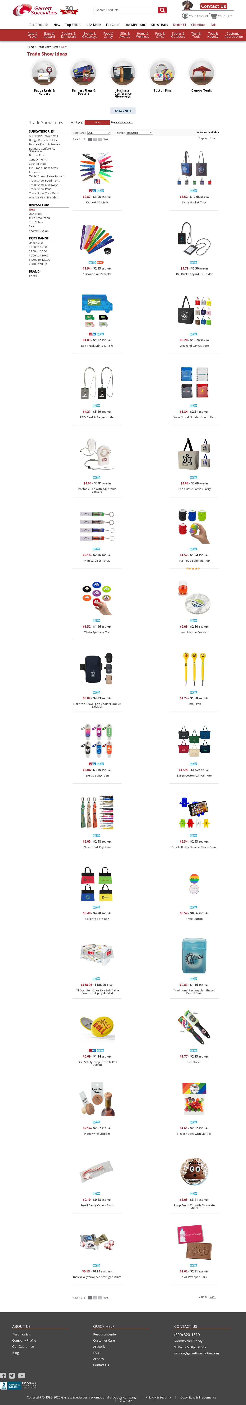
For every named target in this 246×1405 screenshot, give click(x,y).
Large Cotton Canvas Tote (194, 775)
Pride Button (194, 919)
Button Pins (36, 155)
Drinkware (68, 35)
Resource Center (105, 1334)
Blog (15, 1352)
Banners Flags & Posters (44, 144)
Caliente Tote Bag (97, 919)
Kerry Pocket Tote (194, 202)
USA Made (93, 24)
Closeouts (198, 24)
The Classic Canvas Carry (194, 489)
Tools (196, 35)
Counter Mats (37, 163)
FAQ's (97, 1352)
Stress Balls (159, 24)
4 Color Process (39, 230)
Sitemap (126, 1400)
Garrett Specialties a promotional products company (98, 1397)
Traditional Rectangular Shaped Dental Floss (194, 992)
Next (105, 139)
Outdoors (178, 35)
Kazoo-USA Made (97, 202)
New (56, 24)
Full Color (113, 24)
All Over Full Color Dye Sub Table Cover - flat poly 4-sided (97, 992)
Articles (98, 1358)
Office (160, 35)
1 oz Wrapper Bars (194, 1277)
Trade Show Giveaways (43, 185)
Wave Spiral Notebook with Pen (194, 417)
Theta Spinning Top (97, 632)
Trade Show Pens (40, 189)
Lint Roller (194, 1062)
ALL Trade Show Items (43, 136)
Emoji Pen (194, 704)
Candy (108, 35)
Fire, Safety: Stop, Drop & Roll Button (97, 1063)
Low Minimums (135, 24)
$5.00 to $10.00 (38, 255)
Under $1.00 (36, 243)
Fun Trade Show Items (43, 168)
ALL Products (39, 24)
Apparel (49, 35)
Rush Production (39, 218)
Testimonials (21, 1334)
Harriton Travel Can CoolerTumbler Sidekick (97, 705)
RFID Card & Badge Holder (97, 417)
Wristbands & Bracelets (44, 197)
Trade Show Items (47, 46)
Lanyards (34, 172)
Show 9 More (123, 110)
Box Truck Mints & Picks (97, 345)
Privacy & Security (158, 1397)
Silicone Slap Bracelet (97, 274)
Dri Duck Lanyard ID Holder (194, 274)
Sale (213, 24)
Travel (32, 35)
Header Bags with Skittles (194, 1133)
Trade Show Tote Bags (44, 193)
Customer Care (104, 1340)
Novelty (212, 35)
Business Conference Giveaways (42, 150)
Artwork (99, 1346)
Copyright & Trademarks (198, 1397)
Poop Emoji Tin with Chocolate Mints (194, 1206)
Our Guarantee (23, 1346)
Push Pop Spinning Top (194, 560)
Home (30, 46)
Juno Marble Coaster (194, 632)
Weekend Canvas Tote (194, 345)
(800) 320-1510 (187, 1334)
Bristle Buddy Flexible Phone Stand (194, 847)
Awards (124, 35)
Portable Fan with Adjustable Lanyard (97, 490)
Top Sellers (73, 24)
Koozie (33, 276)
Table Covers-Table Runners (47, 176)
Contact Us (213, 6)
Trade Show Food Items (44, 180)
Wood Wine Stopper (97, 1133)
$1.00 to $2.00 (38, 247)
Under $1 (179, 24)
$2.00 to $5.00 (38, 251)
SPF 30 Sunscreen (97, 775)
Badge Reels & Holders (43, 140)
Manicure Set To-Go (97, 560)
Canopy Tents (38, 159)
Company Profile (24, 1340)
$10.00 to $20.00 (39, 259)
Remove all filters (123, 122)
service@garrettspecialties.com (196, 1353)
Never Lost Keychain (97, 847)
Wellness (142, 35)
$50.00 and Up (38, 264)
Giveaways (89, 35)
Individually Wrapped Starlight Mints (97, 1277)
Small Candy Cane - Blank (97, 1205)
